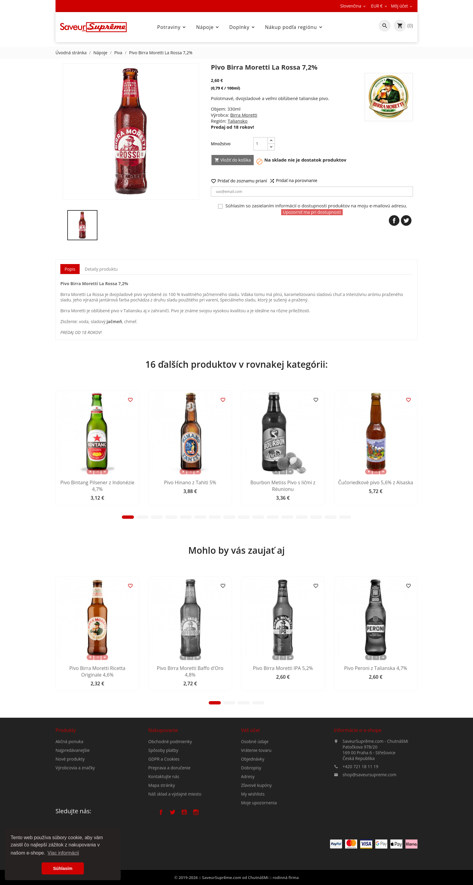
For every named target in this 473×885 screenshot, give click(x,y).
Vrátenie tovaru (256, 806)
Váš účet (250, 786)
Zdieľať (394, 220)
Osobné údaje (254, 798)
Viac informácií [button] (63, 852)
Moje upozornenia (259, 859)
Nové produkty (70, 791)
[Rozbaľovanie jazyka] (353, 6)
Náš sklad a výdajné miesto (175, 844)
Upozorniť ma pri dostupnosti (312, 212)
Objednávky (252, 815)
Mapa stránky (161, 835)
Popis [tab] (70, 269)
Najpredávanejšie (73, 782)
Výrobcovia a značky (75, 799)
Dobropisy (251, 824)
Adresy (248, 833)
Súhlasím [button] (62, 868)
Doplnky (242, 27)
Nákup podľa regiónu (294, 27)
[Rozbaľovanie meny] (379, 6)
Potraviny (172, 27)
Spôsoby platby (163, 800)
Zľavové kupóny (256, 841)
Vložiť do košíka (232, 160)
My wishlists (253, 850)
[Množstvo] (260, 143)
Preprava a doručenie (169, 818)
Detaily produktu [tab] (101, 269)
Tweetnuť (406, 220)
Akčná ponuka (69, 773)
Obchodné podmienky (170, 792)
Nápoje (208, 27)
